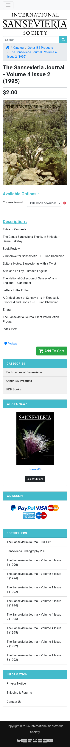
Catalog (18, 47)
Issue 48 (35, 469)
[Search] (31, 39)
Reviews (10, 343)
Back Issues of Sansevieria (24, 372)
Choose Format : (15, 202)
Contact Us (14, 701)
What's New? (17, 403)
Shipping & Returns (19, 692)
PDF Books (13, 389)
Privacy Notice (16, 683)
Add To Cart (51, 351)
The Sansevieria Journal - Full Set (29, 542)
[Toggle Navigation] (8, 5)
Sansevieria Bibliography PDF (26, 551)
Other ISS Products (40, 47)
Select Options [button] (35, 478)
